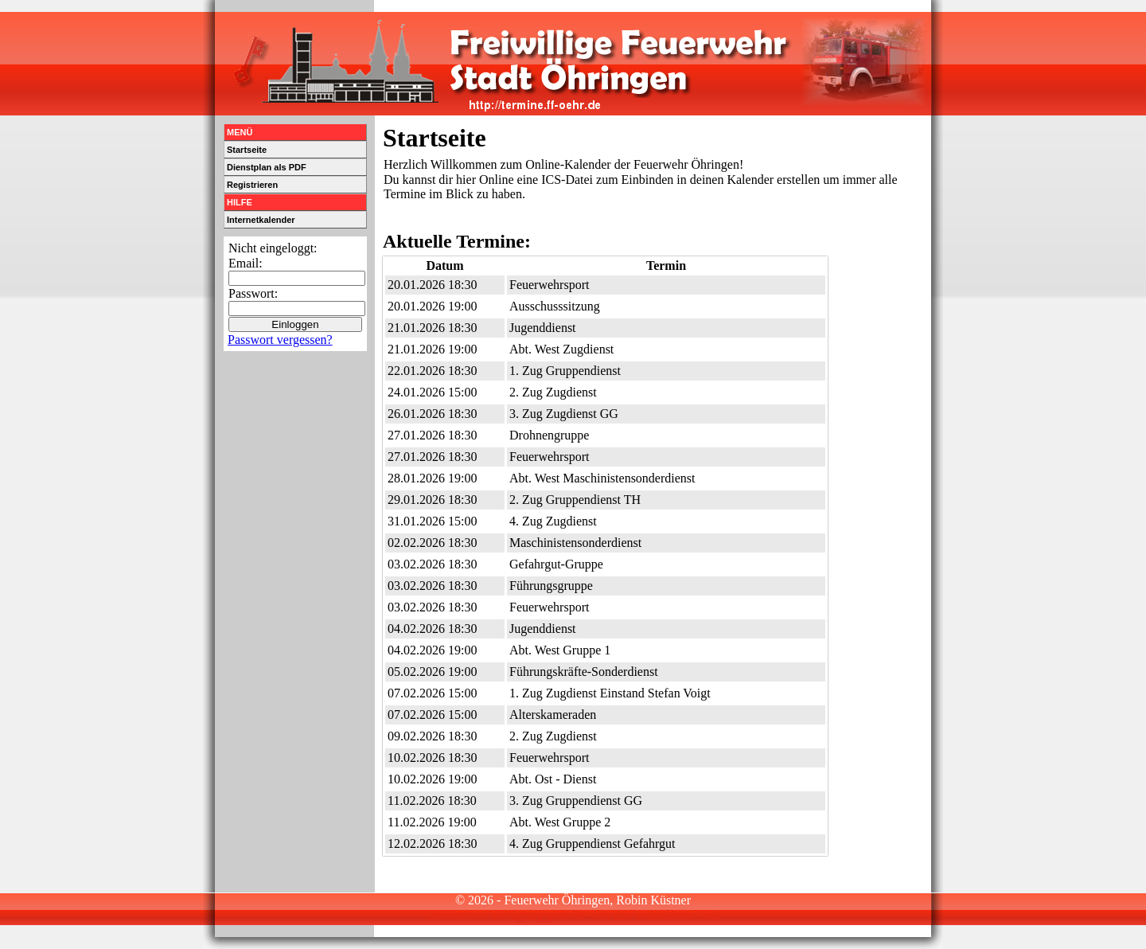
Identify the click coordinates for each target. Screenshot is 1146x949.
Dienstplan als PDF (266, 167)
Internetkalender (261, 220)
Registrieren (252, 184)
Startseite (247, 149)
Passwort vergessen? (280, 339)
